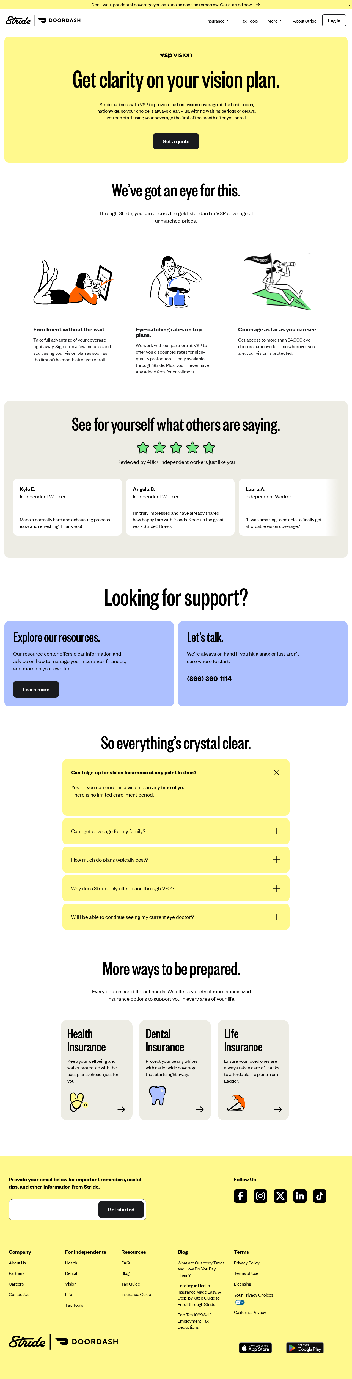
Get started (121, 1209)
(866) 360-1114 (209, 678)
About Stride (305, 21)
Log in (334, 20)
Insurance (218, 21)
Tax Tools (249, 21)
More (275, 21)
